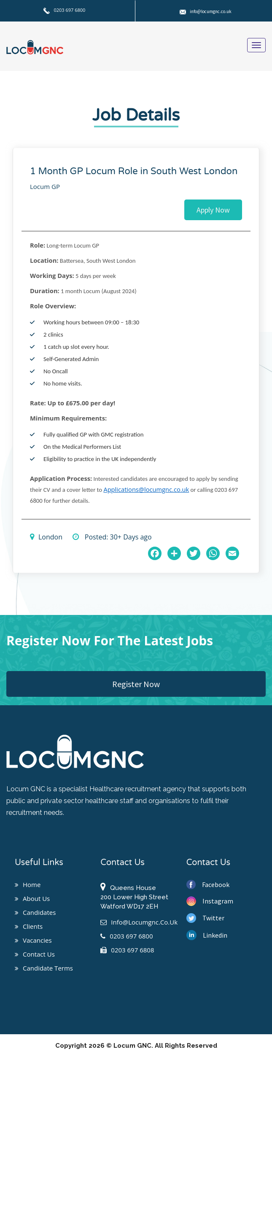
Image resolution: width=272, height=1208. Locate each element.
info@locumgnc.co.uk (206, 11)
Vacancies (33, 940)
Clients (29, 926)
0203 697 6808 (127, 950)
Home (27, 884)
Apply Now (213, 210)
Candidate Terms (44, 968)
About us (32, 898)
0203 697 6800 (64, 10)
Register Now (136, 684)
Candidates (35, 912)
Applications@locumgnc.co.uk (146, 489)
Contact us (35, 954)
